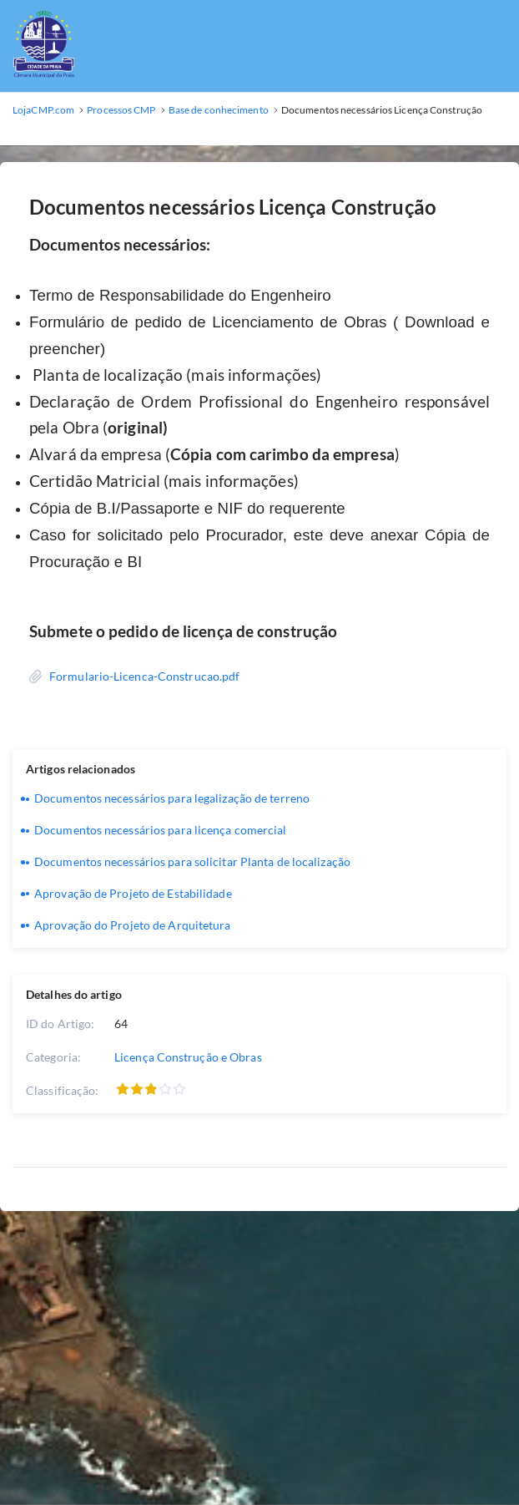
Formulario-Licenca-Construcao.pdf (144, 676)
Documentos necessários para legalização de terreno (172, 798)
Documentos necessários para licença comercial (160, 830)
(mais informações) (253, 375)
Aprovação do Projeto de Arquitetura (132, 925)
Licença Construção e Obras (188, 1057)
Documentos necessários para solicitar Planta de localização (192, 861)
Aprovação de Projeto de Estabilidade (133, 893)
